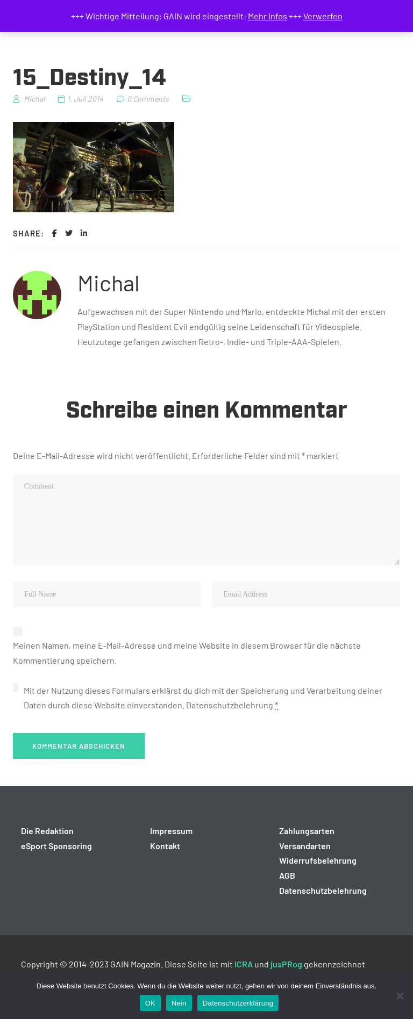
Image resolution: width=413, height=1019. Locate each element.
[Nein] (399, 996)
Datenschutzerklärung (238, 1003)
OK (150, 1003)
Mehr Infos (267, 16)
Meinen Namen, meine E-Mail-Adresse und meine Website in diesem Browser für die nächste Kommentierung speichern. (187, 652)
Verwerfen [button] (323, 16)
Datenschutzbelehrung (229, 705)
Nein (179, 1003)
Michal (108, 282)
